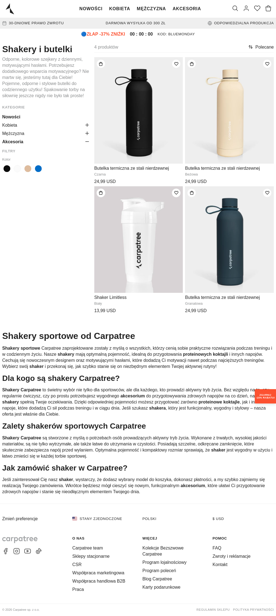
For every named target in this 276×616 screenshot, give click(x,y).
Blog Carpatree (157, 579)
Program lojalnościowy (165, 562)
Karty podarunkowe (162, 587)
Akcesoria (187, 8)
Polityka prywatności (253, 609)
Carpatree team (87, 548)
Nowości (91, 8)
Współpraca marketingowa (98, 572)
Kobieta (119, 8)
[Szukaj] (235, 9)
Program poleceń (159, 570)
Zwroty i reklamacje (232, 556)
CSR (77, 564)
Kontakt (220, 564)
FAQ (217, 548)
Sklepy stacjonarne (90, 556)
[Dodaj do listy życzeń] (176, 63)
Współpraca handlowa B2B (98, 581)
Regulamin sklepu (213, 609)
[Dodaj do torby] (101, 63)
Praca (78, 589)
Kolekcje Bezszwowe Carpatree (163, 551)
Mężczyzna (151, 8)
